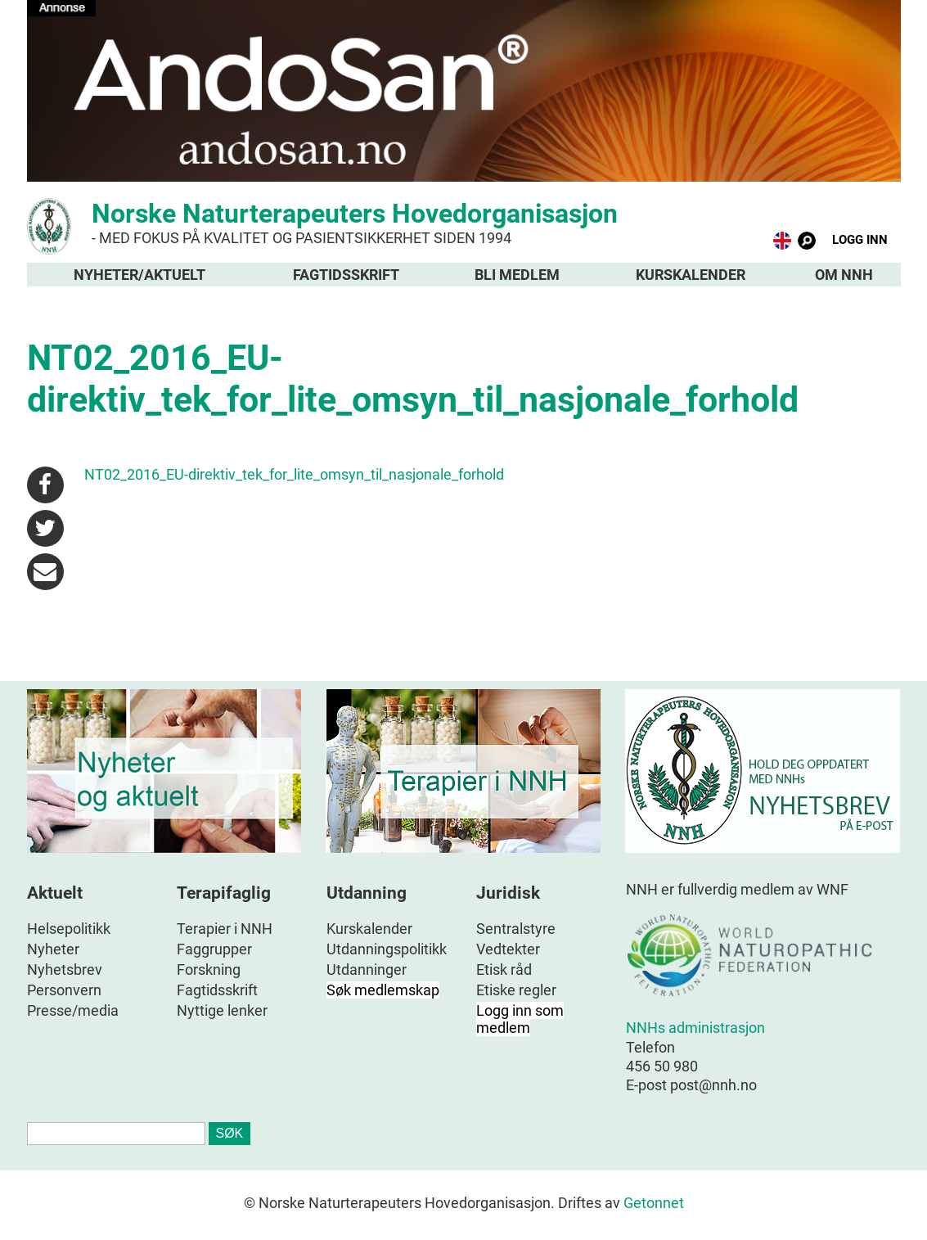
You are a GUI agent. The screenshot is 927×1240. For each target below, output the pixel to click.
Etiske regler (516, 990)
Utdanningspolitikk (386, 949)
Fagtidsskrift (346, 274)
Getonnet (653, 1202)
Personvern (64, 990)
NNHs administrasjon (695, 1027)
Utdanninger (366, 969)
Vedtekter (508, 949)
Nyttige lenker (222, 1010)
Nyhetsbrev (64, 969)
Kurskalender (690, 274)
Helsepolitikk (68, 928)
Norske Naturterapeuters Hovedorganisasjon (464, 222)
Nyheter (53, 949)
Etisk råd (504, 969)
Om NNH (844, 274)
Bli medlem (517, 274)
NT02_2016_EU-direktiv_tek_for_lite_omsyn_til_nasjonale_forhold (294, 474)
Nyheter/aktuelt (139, 274)
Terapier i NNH (224, 928)
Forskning (209, 969)
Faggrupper (214, 949)
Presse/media (73, 1010)
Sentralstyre (516, 928)
